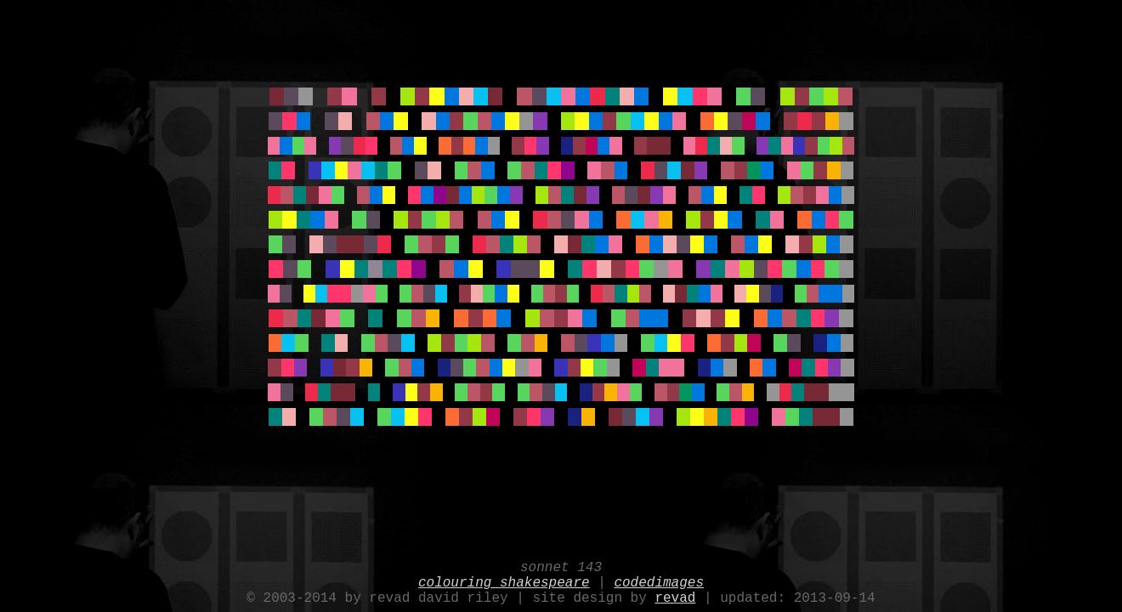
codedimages (659, 578)
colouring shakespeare (504, 578)
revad (674, 596)
